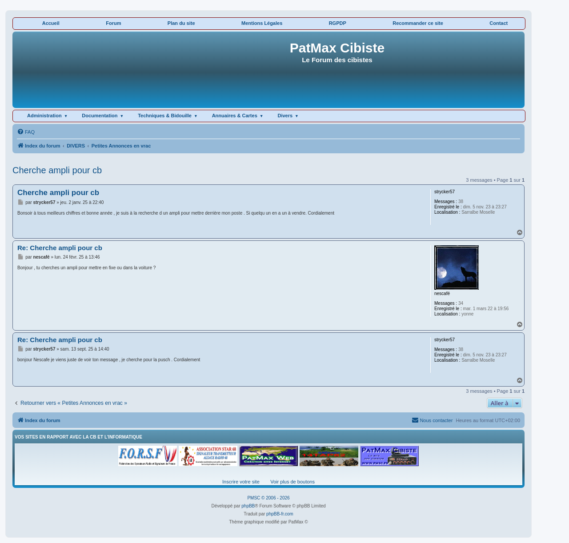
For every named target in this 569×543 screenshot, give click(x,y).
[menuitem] (26, 132)
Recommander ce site (418, 23)
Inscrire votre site (241, 481)
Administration (44, 115)
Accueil (51, 23)
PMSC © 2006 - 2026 (268, 497)
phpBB (248, 505)
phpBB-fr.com (279, 513)
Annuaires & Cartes (234, 115)
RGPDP (337, 23)
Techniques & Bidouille (165, 115)
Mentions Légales (261, 23)
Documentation (99, 115)
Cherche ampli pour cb (57, 170)
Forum (113, 23)
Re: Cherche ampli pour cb (59, 248)
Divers (285, 115)
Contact (498, 23)
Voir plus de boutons (292, 481)
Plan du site (181, 23)
